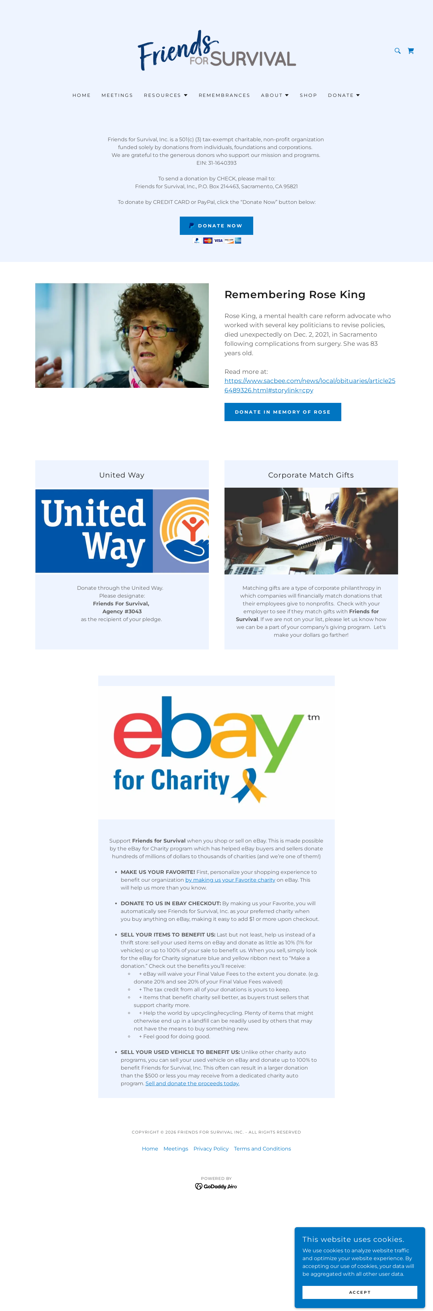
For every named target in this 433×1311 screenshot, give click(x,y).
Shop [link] (308, 95)
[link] (216, 50)
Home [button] (150, 1149)
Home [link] (81, 95)
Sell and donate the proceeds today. (193, 1083)
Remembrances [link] (225, 95)
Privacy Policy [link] (211, 1149)
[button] (166, 95)
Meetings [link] (117, 95)
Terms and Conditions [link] (262, 1149)
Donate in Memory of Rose (283, 412)
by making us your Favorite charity (230, 880)
